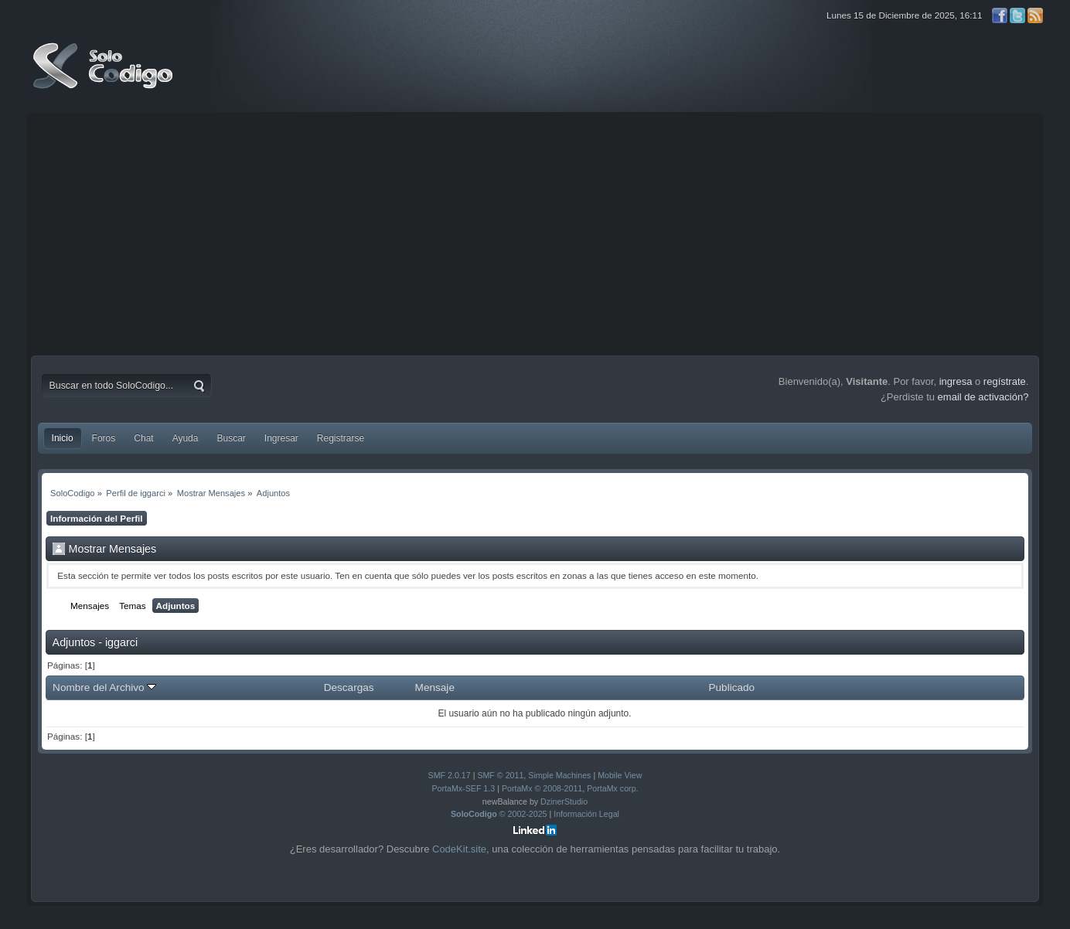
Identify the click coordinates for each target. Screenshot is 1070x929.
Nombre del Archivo (104, 687)
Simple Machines (559, 775)
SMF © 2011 (500, 775)
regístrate (1004, 381)
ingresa (956, 381)
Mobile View (620, 775)
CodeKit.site (459, 849)
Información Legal (586, 813)
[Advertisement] (535, 232)
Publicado (731, 687)
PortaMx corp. (612, 788)
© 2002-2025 (499, 813)
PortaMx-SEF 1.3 (463, 788)
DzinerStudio (564, 801)
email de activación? (983, 397)
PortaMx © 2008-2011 (542, 788)
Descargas (349, 687)
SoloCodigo (104, 77)
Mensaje (435, 687)
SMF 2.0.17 (449, 775)
